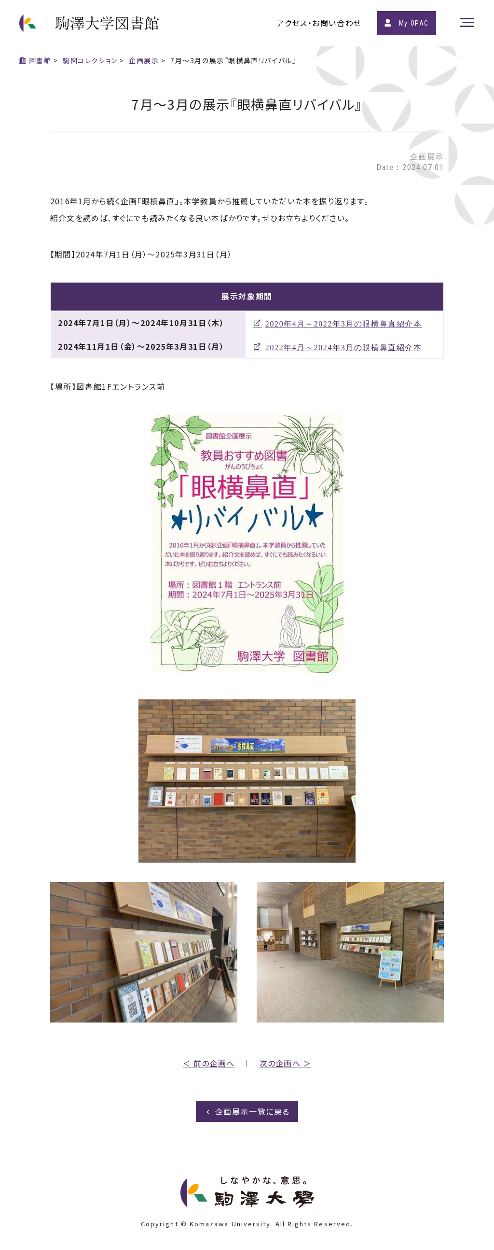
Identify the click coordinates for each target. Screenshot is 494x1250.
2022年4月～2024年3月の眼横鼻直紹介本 (343, 347)
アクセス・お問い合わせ (319, 22)
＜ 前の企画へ (208, 1063)
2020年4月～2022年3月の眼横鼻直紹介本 (343, 323)
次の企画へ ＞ (285, 1063)
